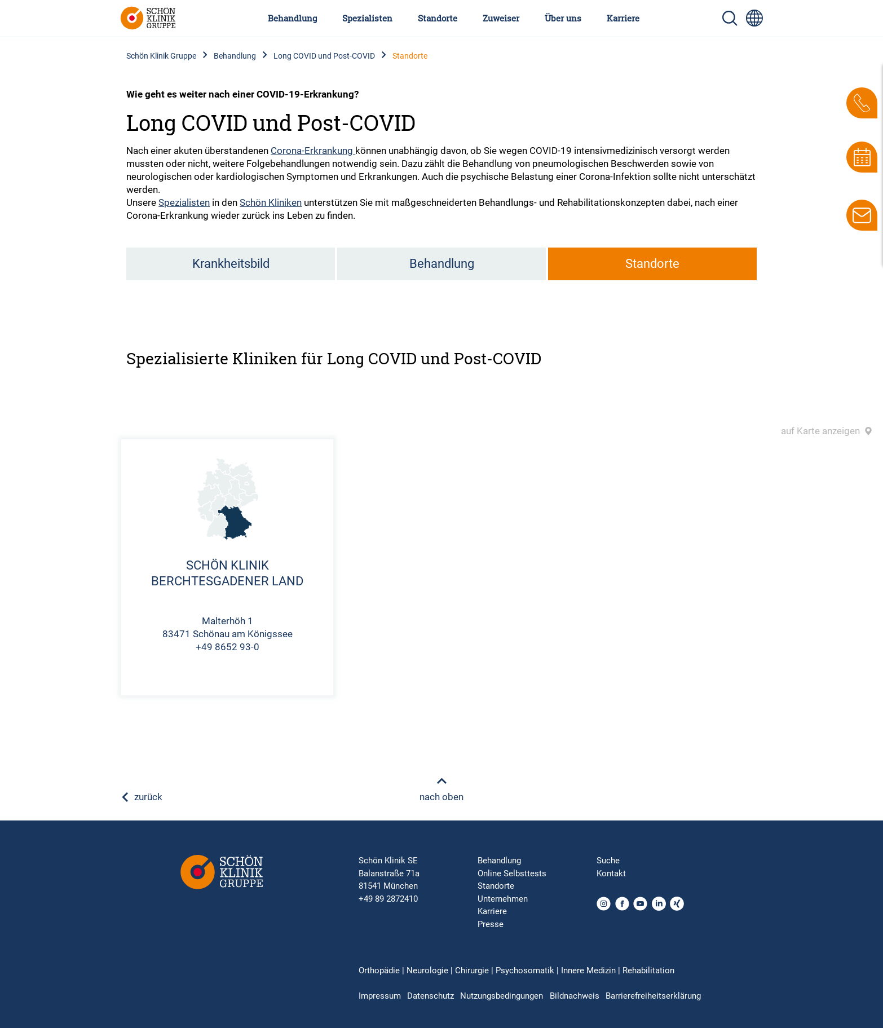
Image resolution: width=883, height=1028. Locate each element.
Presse (491, 924)
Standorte (437, 18)
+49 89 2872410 (388, 899)
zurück (141, 796)
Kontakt (611, 873)
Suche (608, 860)
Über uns (563, 18)
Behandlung (292, 18)
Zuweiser (501, 18)
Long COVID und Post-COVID (324, 55)
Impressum (380, 996)
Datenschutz (430, 996)
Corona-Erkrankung (313, 150)
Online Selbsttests (512, 873)
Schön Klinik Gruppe (161, 55)
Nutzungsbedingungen (501, 996)
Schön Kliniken (271, 202)
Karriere (623, 18)
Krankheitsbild (231, 264)
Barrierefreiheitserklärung (653, 996)
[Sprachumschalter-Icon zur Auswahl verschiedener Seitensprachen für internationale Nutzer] (754, 18)
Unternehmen (503, 899)
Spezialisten (367, 18)
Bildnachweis (574, 996)
